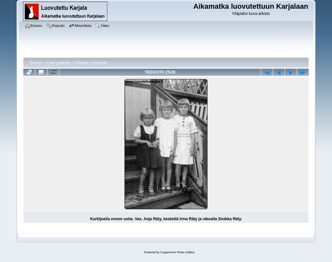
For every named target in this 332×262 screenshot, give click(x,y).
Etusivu (36, 63)
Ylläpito (81, 63)
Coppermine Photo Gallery (177, 252)
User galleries (59, 63)
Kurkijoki (99, 63)
